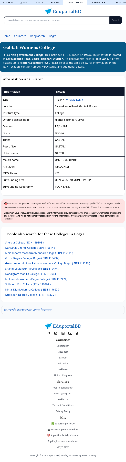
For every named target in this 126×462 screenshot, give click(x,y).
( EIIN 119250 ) (47, 263)
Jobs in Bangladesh (63, 387)
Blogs (55, 2)
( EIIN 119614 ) (30, 248)
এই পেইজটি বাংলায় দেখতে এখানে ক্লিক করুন (27, 310)
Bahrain (63, 357)
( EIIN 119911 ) (39, 253)
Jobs (24, 2)
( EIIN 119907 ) (28, 284)
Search (8, 2)
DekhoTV (63, 399)
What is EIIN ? (74, 99)
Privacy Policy (63, 411)
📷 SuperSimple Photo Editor (63, 429)
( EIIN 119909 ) (36, 279)
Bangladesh (63, 345)
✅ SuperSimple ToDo (63, 423)
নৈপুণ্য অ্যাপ (63, 447)
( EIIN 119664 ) (31, 274)
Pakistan (63, 369)
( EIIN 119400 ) (32, 258)
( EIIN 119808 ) (24, 242)
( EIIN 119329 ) (30, 295)
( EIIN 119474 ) (32, 268)
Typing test (98, 2)
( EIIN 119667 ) (32, 289)
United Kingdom (63, 375)
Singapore (63, 351)
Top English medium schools (63, 441)
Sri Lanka (63, 363)
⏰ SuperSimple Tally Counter (63, 435)
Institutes (75, 2)
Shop (39, 2)
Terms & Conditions (63, 405)
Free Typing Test (63, 393)
